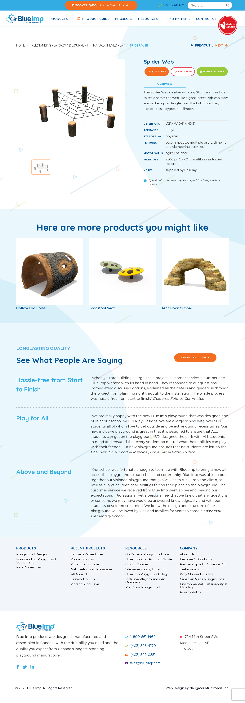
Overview (164, 83)
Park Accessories (29, 567)
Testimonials (189, 569)
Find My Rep (178, 19)
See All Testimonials (195, 357)
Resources (149, 19)
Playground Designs (31, 554)
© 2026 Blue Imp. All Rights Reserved (44, 688)
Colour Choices (136, 564)
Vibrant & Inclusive (85, 564)
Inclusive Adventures (87, 554)
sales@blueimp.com (142, 663)
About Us (187, 554)
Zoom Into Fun (82, 559)
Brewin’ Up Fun (83, 579)
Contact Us (206, 19)
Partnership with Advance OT (202, 564)
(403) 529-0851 (140, 655)
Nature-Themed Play (109, 45)
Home (20, 45)
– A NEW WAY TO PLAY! (101, 5)
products (60, 19)
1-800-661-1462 (140, 637)
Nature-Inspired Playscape (91, 569)
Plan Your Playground (142, 587)
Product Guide (93, 19)
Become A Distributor (196, 559)
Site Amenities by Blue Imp (146, 569)
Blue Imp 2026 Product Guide (148, 559)
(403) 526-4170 (140, 646)
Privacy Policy (190, 592)
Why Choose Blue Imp (197, 574)
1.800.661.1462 (171, 5)
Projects (123, 19)
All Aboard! (79, 574)
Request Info (157, 71)
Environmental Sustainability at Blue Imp (204, 586)
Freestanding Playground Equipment (59, 45)
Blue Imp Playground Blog (146, 574)
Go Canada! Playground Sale (147, 554)
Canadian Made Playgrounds (202, 579)
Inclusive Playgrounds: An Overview (145, 581)
